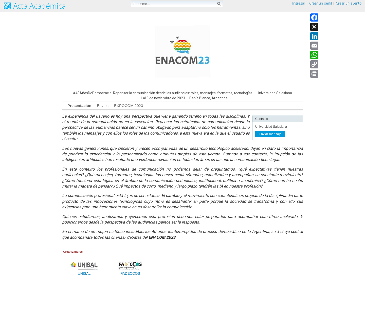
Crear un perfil (320, 3)
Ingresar (298, 3)
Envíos (102, 105)
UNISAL (84, 271)
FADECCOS (130, 271)
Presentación (79, 105)
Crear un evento (348, 3)
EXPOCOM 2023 (128, 105)
